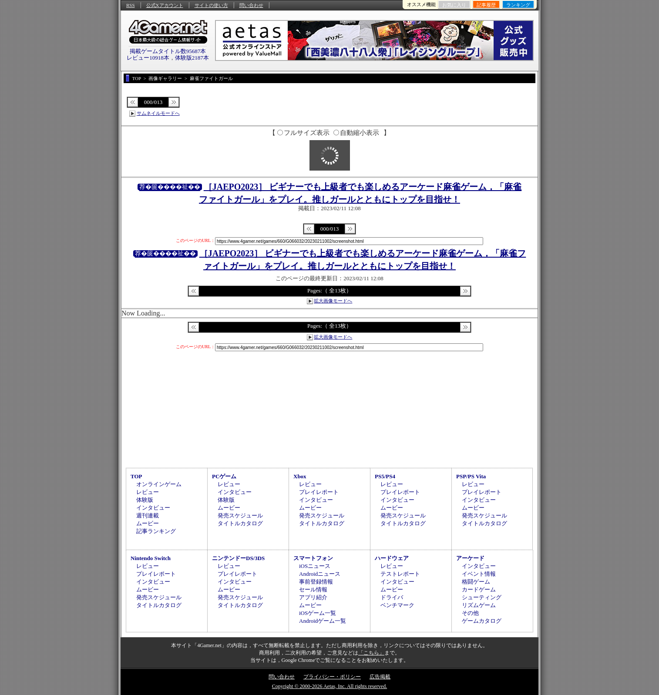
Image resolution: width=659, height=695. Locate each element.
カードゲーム (479, 589)
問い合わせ (251, 5)
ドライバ (391, 597)
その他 (470, 613)
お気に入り (454, 4)
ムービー (147, 523)
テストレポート (400, 574)
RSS (130, 5)
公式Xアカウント (164, 5)
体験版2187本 (192, 57)
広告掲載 (380, 677)
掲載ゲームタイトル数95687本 (168, 51)
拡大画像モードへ (333, 300)
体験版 (144, 500)
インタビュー (153, 507)
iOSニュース (314, 566)
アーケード (470, 558)
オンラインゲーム (159, 484)
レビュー (147, 492)
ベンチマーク (397, 605)
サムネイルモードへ (158, 113)
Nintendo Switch (151, 558)
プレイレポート (319, 492)
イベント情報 (479, 574)
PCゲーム (224, 476)
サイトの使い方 (211, 5)
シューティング (481, 597)
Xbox (299, 476)
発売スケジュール (240, 515)
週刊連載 (147, 515)
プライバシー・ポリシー (332, 677)
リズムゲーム (479, 605)
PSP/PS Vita (471, 476)
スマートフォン (313, 558)
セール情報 (313, 589)
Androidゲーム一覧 (322, 621)
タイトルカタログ (240, 523)
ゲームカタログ (481, 621)
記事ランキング (156, 531)
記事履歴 (486, 4)
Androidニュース (319, 574)
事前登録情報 (316, 581)
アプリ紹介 (313, 597)
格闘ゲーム (476, 581)
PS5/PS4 (385, 476)
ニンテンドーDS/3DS (238, 558)
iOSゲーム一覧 (317, 613)
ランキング (518, 4)
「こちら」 (371, 653)
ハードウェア (392, 558)
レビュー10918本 (148, 57)
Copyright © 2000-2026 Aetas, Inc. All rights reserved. (329, 686)
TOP (136, 476)
